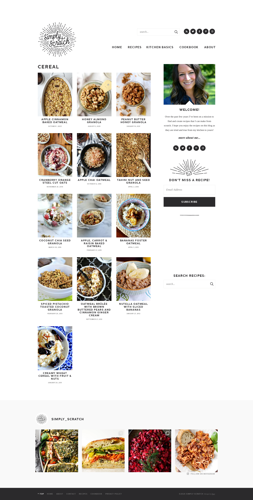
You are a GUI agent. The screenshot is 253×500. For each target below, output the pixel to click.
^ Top (41, 494)
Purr (213, 494)
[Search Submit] (176, 31)
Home (117, 47)
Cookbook (188, 47)
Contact (71, 494)
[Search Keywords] (155, 31)
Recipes (135, 47)
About (210, 47)
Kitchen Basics (160, 47)
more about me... (189, 138)
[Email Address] (189, 190)
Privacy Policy (113, 494)
